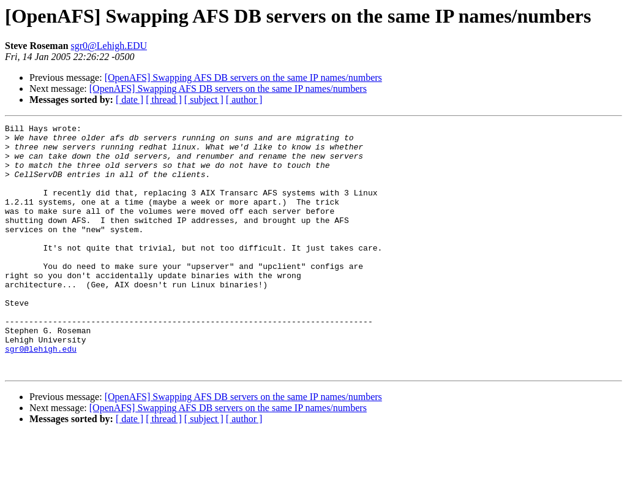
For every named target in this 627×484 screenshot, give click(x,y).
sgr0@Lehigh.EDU (109, 45)
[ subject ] (203, 99)
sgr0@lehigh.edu (41, 394)
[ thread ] (164, 99)
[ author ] (244, 99)
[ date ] (129, 99)
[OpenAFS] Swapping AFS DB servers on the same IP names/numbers (243, 77)
